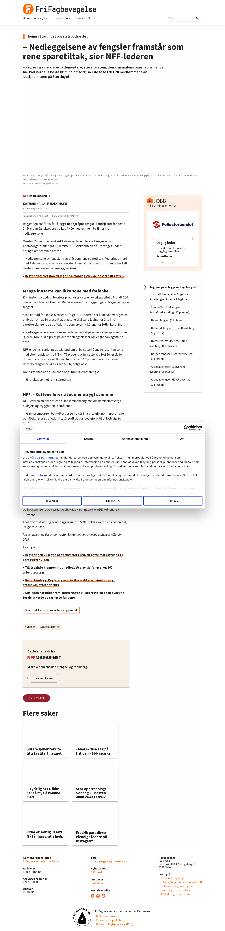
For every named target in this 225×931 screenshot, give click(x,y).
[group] (173, 238)
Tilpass (113, 500)
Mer (91, 18)
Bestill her (97, 883)
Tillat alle (166, 500)
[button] (193, 239)
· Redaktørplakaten (107, 916)
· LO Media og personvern (174, 894)
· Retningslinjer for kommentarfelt (180, 882)
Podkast (79, 18)
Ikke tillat (59, 500)
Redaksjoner (42, 18)
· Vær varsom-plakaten (109, 920)
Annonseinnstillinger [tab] (133, 438)
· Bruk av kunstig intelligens (176, 886)
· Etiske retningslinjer (172, 878)
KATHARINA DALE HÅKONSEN (45, 203)
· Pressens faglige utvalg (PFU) (114, 924)
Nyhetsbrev (62, 18)
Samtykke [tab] (50, 438)
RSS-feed (96, 872)
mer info (47, 479)
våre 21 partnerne (52, 457)
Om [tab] (174, 438)
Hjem (26, 18)
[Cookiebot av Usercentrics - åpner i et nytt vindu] (176, 428)
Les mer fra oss (44, 678)
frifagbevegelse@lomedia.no (41, 861)
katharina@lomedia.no (35, 208)
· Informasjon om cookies (174, 890)
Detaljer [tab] (92, 438)
